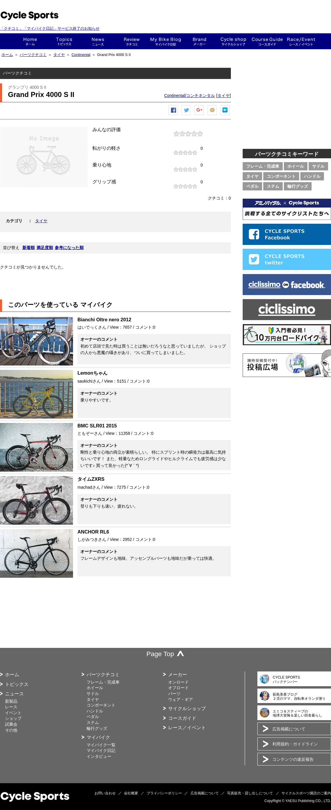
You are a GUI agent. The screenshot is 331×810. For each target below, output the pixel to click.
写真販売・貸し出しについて (250, 793)
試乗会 (11, 724)
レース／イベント (187, 727)
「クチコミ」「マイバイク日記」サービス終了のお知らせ (50, 28)
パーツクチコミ (33, 55)
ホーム (30, 41)
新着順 (28, 247)
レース (11, 706)
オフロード (178, 687)
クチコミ (132, 41)
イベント (13, 712)
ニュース (98, 41)
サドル (318, 166)
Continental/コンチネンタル (189, 95)
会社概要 (131, 793)
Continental (81, 55)
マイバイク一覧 (101, 744)
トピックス (64, 41)
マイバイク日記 (101, 750)
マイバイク (98, 737)
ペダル (252, 186)
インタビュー (99, 756)
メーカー (199, 41)
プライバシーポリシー (164, 793)
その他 (11, 730)
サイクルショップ (187, 708)
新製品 (11, 701)
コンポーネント (281, 176)
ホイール (295, 166)
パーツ (174, 693)
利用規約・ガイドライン (295, 744)
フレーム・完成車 (262, 166)
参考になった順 (69, 247)
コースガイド (267, 41)
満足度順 (45, 247)
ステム (273, 186)
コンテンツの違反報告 (293, 759)
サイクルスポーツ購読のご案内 (306, 793)
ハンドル (312, 176)
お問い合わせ (105, 793)
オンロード (178, 682)
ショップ (233, 41)
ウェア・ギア (180, 699)
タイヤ (59, 55)
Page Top (160, 654)
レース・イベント (301, 41)
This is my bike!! (166, 41)
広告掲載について (288, 729)
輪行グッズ (297, 186)
